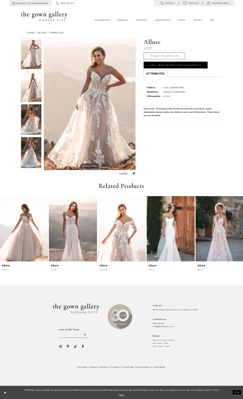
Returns (82, 367)
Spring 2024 (57, 32)
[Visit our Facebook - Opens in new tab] (82, 346)
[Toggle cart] (218, 3)
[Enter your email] (73, 335)
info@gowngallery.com (163, 326)
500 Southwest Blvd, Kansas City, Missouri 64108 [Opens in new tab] (175, 310)
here (121, 394)
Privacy (104, 367)
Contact (116, 367)
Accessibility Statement (151, 367)
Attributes (155, 73)
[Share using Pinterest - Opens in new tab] (134, 173)
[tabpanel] (31, 54)
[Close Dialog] (5, 392)
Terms (93, 367)
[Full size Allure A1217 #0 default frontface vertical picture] (89, 104)
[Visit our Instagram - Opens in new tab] (60, 346)
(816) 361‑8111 (159, 323)
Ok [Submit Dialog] (237, 392)
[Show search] (167, 3)
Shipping (128, 367)
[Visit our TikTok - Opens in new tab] (75, 346)
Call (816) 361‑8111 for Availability (176, 65)
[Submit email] (84, 335)
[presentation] (24, 228)
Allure (42, 32)
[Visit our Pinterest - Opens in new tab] (67, 346)
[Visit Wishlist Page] (191, 3)
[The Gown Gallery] (44, 16)
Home (31, 32)
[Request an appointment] (30, 3)
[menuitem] (30, 3)
